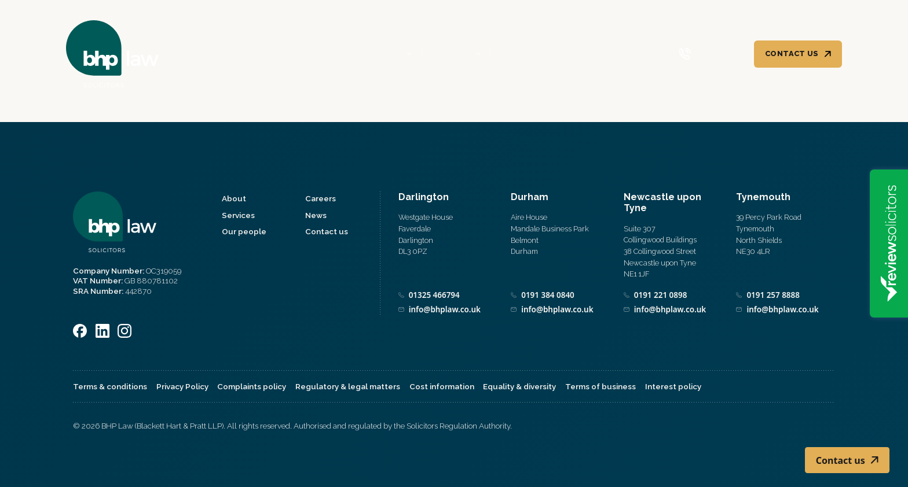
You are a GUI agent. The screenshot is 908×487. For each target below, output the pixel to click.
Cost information (441, 386)
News (640, 54)
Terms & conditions (110, 386)
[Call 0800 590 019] (709, 54)
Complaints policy (251, 386)
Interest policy (673, 386)
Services (452, 54)
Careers (589, 54)
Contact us (792, 53)
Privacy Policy (182, 386)
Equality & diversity (519, 386)
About (388, 54)
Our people (525, 54)
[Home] (112, 53)
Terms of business (600, 386)
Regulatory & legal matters (347, 386)
